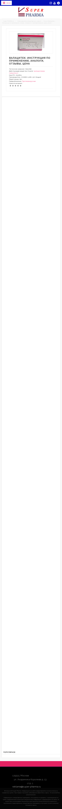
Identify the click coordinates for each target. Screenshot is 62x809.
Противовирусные (29, 81)
